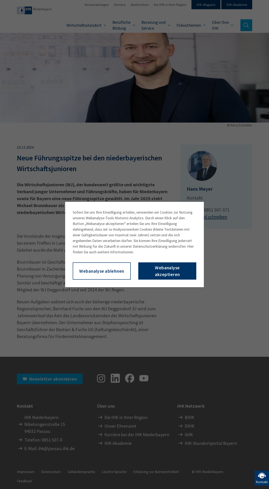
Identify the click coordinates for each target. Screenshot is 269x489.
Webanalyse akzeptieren (167, 271)
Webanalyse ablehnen (101, 271)
